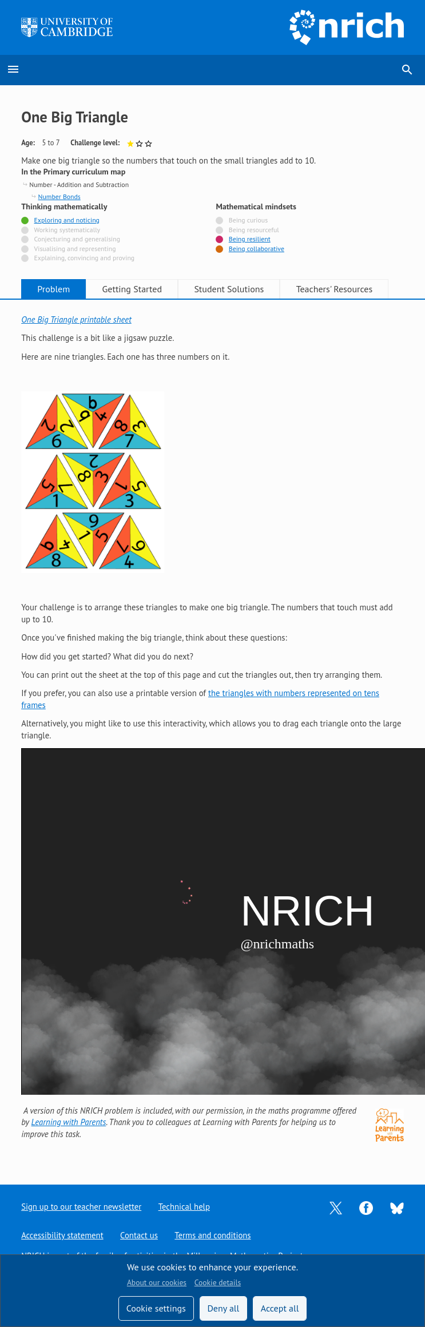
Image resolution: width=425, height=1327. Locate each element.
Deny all (223, 1308)
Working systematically (67, 230)
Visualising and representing (75, 249)
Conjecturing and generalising (77, 239)
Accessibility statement (62, 1235)
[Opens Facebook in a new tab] (366, 1207)
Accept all (280, 1308)
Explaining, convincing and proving (84, 258)
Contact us (139, 1235)
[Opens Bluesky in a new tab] (397, 1207)
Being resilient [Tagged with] (250, 239)
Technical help (184, 1206)
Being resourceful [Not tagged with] (254, 230)
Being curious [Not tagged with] (248, 220)
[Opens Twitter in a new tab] (336, 1207)
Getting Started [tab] (132, 289)
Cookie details (217, 1282)
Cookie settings (156, 1308)
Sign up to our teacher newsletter (81, 1206)
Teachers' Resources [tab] (334, 289)
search (407, 70)
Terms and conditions (212, 1235)
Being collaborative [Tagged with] (256, 249)
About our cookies (156, 1282)
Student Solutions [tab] (229, 289)
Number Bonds (59, 196)
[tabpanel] (212, 733)
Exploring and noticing (67, 220)
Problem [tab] (53, 289)
